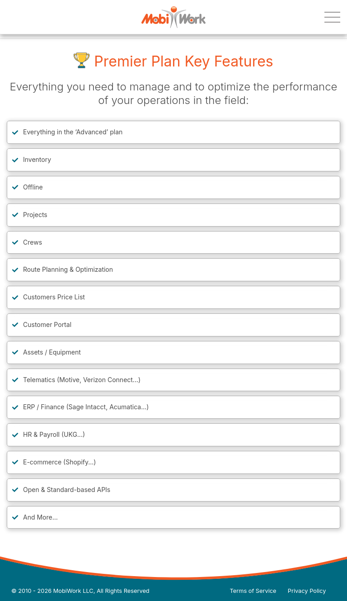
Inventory (37, 159)
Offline (33, 187)
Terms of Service (253, 590)
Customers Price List (54, 297)
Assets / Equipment (52, 352)
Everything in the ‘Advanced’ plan (72, 132)
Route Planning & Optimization (68, 269)
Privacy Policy (307, 590)
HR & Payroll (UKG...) (54, 434)
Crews (32, 242)
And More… (40, 517)
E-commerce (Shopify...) (59, 462)
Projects (35, 214)
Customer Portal (47, 324)
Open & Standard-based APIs (66, 489)
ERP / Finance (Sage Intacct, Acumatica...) (86, 407)
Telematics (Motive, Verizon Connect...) (82, 379)
